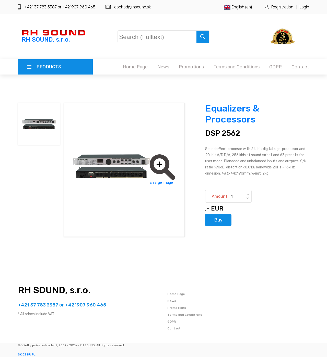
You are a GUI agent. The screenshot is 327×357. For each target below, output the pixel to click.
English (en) (238, 7)
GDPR (275, 67)
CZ (24, 354)
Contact (300, 67)
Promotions (191, 67)
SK (20, 354)
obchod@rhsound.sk (132, 7)
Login (304, 7)
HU (29, 354)
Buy (218, 220)
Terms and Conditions (237, 67)
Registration (282, 7)
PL (34, 354)
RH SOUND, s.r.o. (54, 290)
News (163, 67)
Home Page (135, 67)
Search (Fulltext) (144, 36)
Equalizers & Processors (232, 114)
